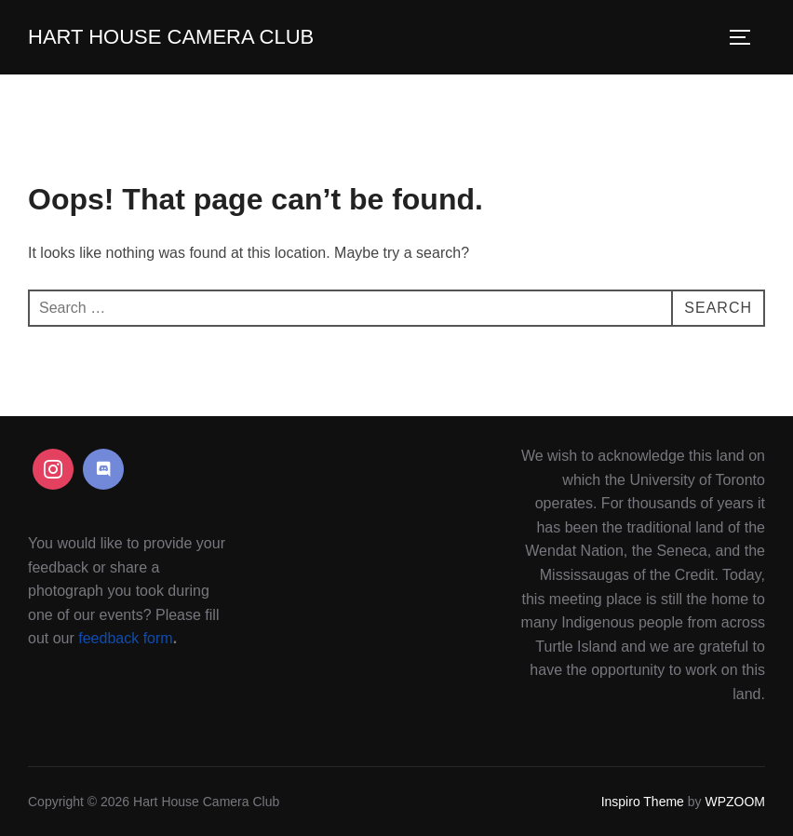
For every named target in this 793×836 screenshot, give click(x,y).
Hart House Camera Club (171, 36)
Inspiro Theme (642, 801)
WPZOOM (735, 801)
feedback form (125, 638)
